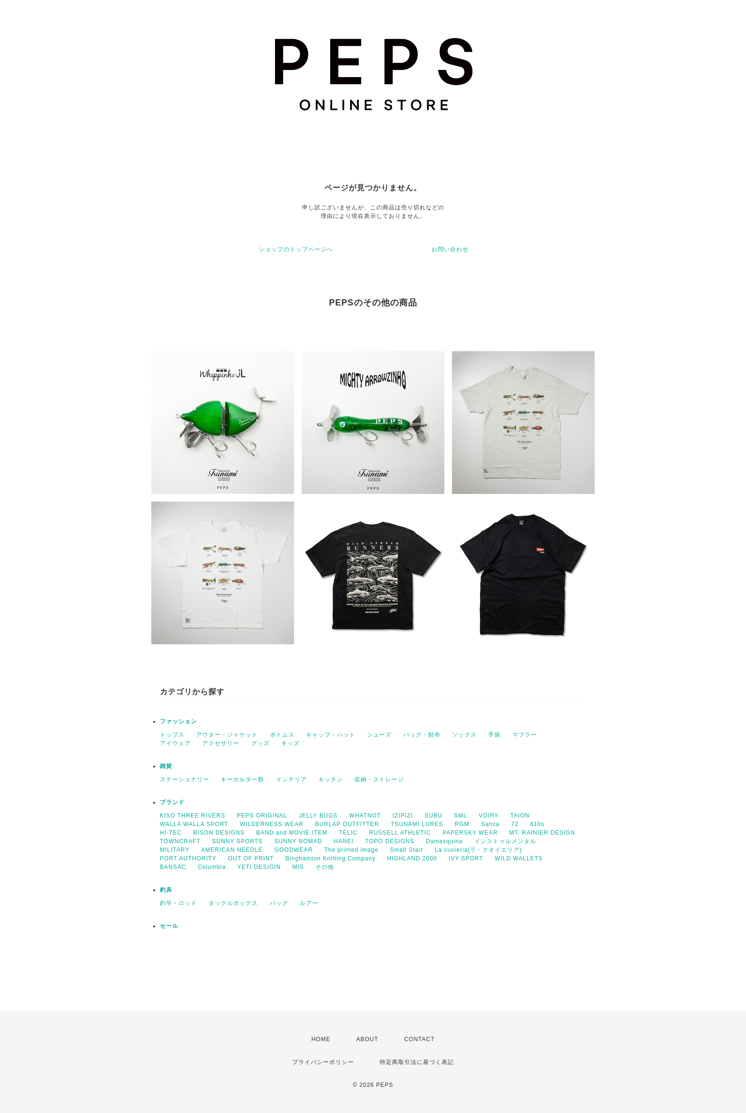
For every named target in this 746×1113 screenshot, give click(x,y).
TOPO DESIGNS (389, 841)
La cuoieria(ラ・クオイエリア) (478, 850)
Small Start (406, 850)
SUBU (433, 815)
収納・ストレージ (379, 779)
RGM (462, 824)
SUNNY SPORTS (237, 841)
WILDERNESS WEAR (272, 824)
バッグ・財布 (422, 734)
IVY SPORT (466, 858)
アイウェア (175, 743)
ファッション (178, 721)
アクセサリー (220, 743)
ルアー (309, 903)
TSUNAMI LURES (417, 824)
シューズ (379, 734)
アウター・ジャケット (227, 734)
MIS (298, 867)
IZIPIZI (403, 815)
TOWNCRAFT (180, 841)
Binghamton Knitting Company (330, 858)
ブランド (172, 802)
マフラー (524, 734)
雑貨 (166, 766)
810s (537, 824)
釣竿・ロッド (178, 903)
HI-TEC (171, 832)
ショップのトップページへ (296, 249)
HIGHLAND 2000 (412, 858)
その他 (324, 867)
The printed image (351, 850)
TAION (520, 815)
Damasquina (444, 841)
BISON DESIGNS (219, 832)
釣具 (166, 889)
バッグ (279, 903)
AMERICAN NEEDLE (232, 850)
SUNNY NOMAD (298, 841)
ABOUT (367, 1039)
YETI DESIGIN (259, 867)
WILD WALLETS (519, 858)
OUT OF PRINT (251, 858)
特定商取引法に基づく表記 (417, 1062)
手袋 (494, 734)
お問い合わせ (450, 249)
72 (515, 824)
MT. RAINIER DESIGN (542, 832)
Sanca (490, 824)
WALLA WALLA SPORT (194, 824)
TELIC (348, 832)
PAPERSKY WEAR (470, 832)
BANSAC (173, 867)
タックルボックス (233, 903)
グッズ (260, 743)
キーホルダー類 (242, 779)
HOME (320, 1039)
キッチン (330, 779)
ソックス (464, 734)
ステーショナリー (184, 779)
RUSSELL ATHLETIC (400, 832)
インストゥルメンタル (505, 841)
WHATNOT (365, 815)
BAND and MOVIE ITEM (291, 832)
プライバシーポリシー (323, 1062)
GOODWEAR (294, 850)
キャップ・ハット (330, 734)
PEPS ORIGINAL (262, 815)
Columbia (212, 867)
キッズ (290, 743)
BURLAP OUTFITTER (347, 824)
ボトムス (282, 734)
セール (169, 926)
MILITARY (174, 850)
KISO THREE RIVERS (192, 815)
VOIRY (489, 815)
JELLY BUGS (318, 815)
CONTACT (419, 1039)
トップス (172, 734)
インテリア (291, 779)
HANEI (344, 841)
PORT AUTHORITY (188, 858)
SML (460, 815)
